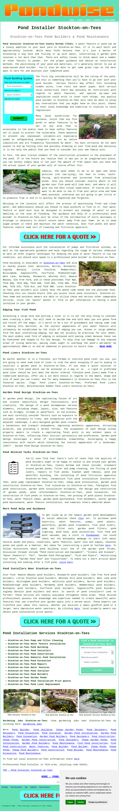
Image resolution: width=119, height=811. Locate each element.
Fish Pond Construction (92, 743)
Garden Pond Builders (53, 736)
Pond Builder (21, 729)
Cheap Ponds (10, 740)
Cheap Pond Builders (25, 750)
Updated (33, 787)
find (12, 575)
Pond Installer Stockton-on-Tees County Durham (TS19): (38, 44)
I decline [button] (80, 802)
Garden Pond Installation (81, 733)
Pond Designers (97, 729)
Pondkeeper (93, 535)
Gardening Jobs (32, 724)
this (81, 518)
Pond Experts (44, 787)
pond (112, 76)
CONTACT (97, 20)
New (26, 787)
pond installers (87, 293)
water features (64, 93)
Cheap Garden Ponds (69, 729)
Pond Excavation (28, 733)
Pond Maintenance (63, 743)
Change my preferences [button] (97, 802)
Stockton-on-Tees (54, 263)
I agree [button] (70, 802)
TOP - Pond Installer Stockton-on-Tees (28, 770)
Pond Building (42, 729)
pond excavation (97, 492)
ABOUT (88, 20)
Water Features (38, 746)
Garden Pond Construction (38, 740)
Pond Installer (51, 733)
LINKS (79, 20)
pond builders (22, 290)
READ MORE (106, 346)
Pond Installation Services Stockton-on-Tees (46, 633)
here (108, 545)
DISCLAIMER (109, 20)
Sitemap (5, 787)
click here (66, 562)
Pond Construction (103, 736)
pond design (25, 398)
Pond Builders (16, 787)
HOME (72, 20)
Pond (5, 263)
